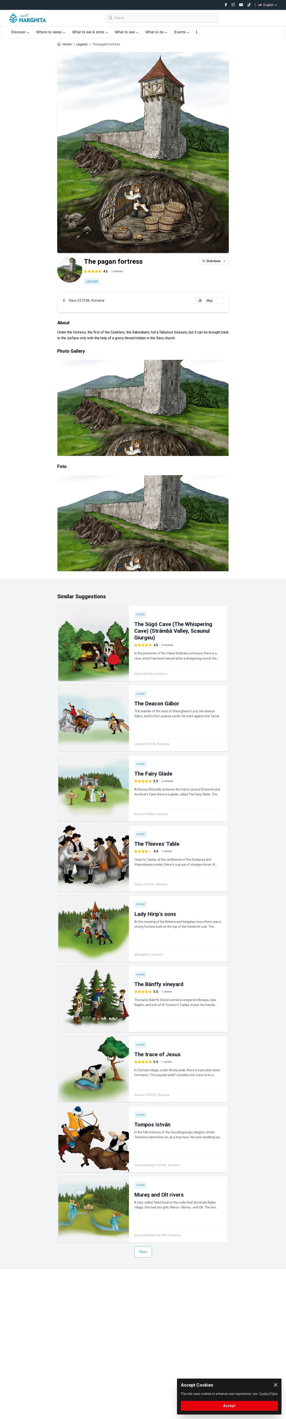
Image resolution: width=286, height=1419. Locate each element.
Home (67, 44)
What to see (126, 32)
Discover (20, 32)
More (143, 1252)
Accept (229, 1406)
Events (181, 32)
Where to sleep (50, 32)
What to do (156, 32)
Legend (81, 44)
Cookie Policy (268, 1394)
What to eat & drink (90, 32)
